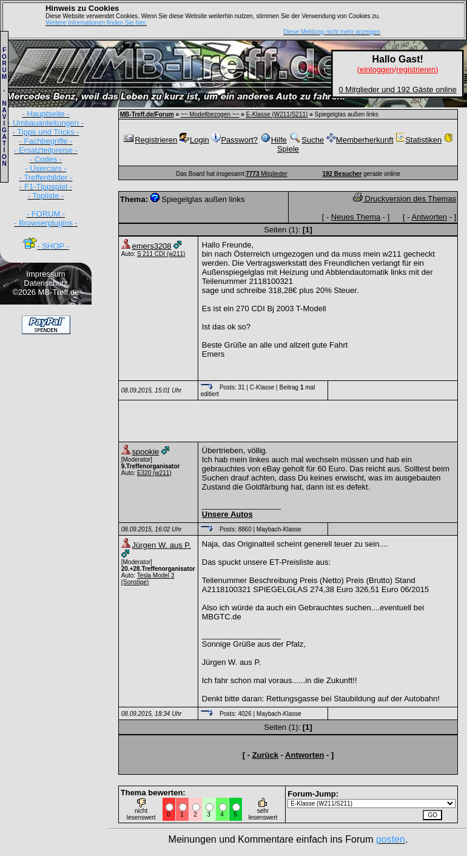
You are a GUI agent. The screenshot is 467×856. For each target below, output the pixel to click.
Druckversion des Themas (404, 198)
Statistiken (418, 139)
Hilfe (273, 139)
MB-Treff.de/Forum (147, 114)
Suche (306, 139)
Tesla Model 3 (156, 575)
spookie (146, 451)
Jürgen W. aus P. (161, 545)
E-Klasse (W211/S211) (277, 114)
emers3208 (152, 246)
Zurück (265, 755)
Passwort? (234, 139)
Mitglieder (266, 173)
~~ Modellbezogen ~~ (210, 114)
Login (194, 139)
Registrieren (150, 139)
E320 (144, 473)
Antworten (430, 216)
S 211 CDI (151, 254)
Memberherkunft (360, 139)
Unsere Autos (227, 514)
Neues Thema (355, 216)
